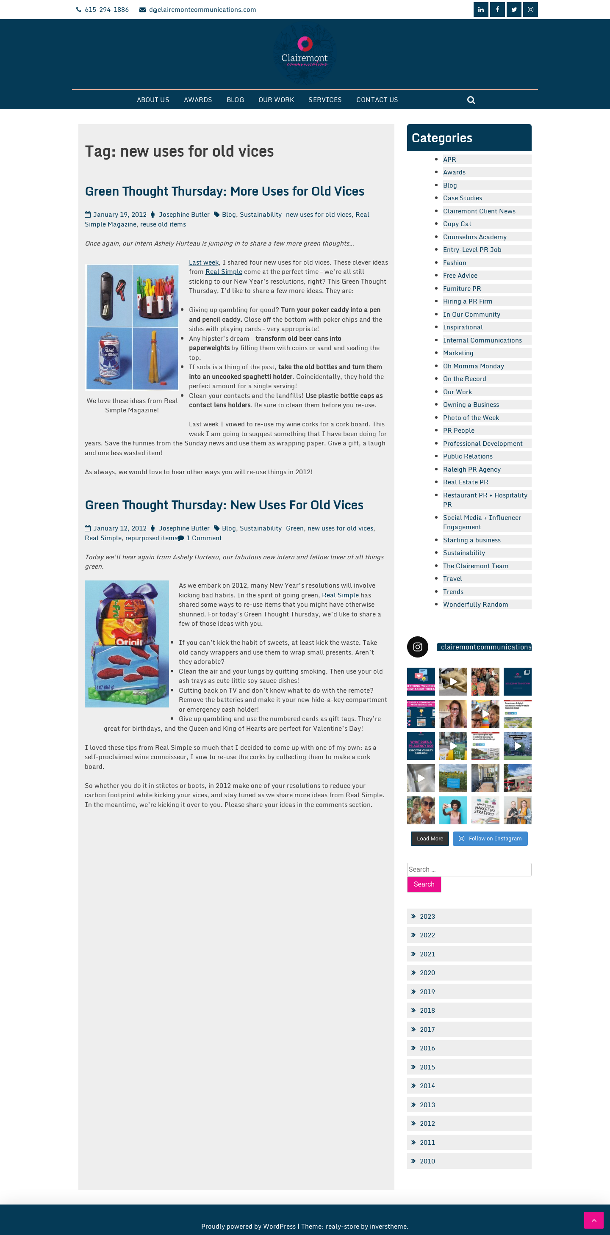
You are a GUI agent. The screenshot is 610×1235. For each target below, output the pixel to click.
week (211, 262)
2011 (427, 1142)
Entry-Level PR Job (472, 249)
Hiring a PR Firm (468, 301)
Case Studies (462, 198)
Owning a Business (471, 404)
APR (449, 159)
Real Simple (103, 538)
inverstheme (388, 1226)
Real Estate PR (465, 482)
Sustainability (261, 214)
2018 (427, 1010)
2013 (427, 1105)
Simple (231, 271)
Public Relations (468, 456)
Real (212, 271)
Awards (198, 99)
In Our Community (471, 314)
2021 (427, 954)
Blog (235, 99)
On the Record (464, 378)
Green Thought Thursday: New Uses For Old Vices (224, 504)
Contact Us (377, 99)
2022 (427, 935)
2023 (427, 916)
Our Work (276, 99)
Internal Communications (482, 340)
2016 (427, 1048)
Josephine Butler (184, 214)
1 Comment (204, 538)
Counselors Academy (475, 237)
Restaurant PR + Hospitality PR (485, 500)
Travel (452, 578)
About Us (153, 99)
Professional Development (483, 443)
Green (295, 528)
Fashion (454, 262)
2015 (427, 1067)
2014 (427, 1085)
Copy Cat (457, 223)
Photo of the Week (471, 417)
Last (195, 262)
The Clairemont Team (476, 566)
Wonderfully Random (475, 604)
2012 (427, 1123)
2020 (427, 972)
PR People (458, 430)
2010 (427, 1161)
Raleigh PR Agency (472, 469)
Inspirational (463, 327)
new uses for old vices (319, 214)
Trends (453, 591)
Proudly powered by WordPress (249, 1226)
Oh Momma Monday (473, 366)
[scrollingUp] (594, 1220)
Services (325, 99)
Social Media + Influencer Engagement (482, 522)
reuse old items (163, 224)
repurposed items (151, 538)
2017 (427, 1029)
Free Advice (460, 275)
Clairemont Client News (479, 211)
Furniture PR (462, 288)
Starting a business (472, 540)
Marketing (458, 353)
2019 (427, 991)
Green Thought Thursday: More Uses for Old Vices (224, 191)
